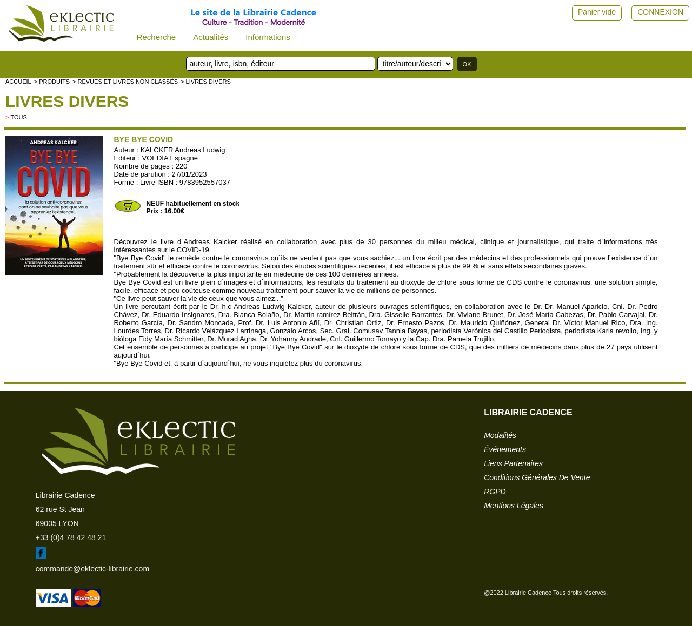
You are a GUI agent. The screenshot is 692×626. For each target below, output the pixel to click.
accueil (18, 81)
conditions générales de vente (537, 477)
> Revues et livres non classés (125, 81)
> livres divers (206, 81)
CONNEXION (660, 12)
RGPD (494, 491)
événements (505, 449)
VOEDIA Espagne (170, 158)
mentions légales (513, 505)
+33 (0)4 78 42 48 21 (71, 537)
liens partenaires (513, 463)
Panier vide (597, 12)
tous (18, 117)
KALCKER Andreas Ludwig (183, 150)
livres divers (67, 101)
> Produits (52, 81)
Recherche (156, 37)
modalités (500, 435)
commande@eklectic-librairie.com (92, 568)
